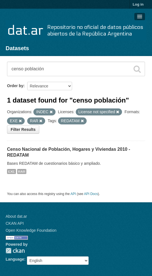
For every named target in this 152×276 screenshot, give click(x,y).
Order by (15, 86)
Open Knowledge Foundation (31, 230)
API (73, 194)
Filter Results (23, 129)
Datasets (17, 48)
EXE (11, 171)
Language (15, 259)
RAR (22, 171)
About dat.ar (16, 216)
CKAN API (15, 223)
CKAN (15, 251)
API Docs (91, 194)
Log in (138, 4)
